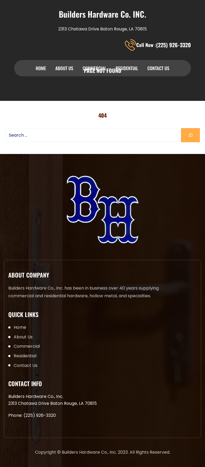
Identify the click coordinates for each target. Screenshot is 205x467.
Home (41, 68)
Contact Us (158, 68)
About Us (64, 68)
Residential (127, 68)
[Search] (190, 135)
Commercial (94, 68)
